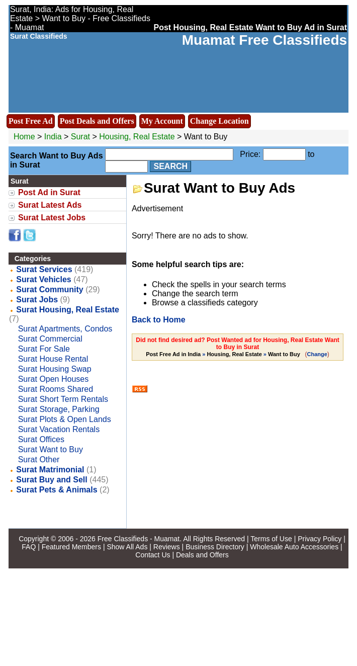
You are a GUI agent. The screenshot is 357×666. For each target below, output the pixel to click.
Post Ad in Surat (49, 192)
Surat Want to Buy (50, 449)
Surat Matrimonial (50, 469)
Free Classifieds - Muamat (139, 539)
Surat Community (49, 289)
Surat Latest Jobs (51, 217)
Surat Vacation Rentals (59, 429)
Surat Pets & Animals (56, 489)
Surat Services (44, 269)
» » (224, 354)
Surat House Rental (53, 359)
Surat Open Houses (53, 379)
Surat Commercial (50, 339)
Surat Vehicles (43, 279)
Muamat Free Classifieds (264, 40)
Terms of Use (271, 539)
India (53, 136)
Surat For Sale (44, 349)
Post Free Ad (31, 121)
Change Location (219, 121)
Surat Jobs (37, 299)
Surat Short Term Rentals (63, 399)
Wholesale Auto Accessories (294, 547)
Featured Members (71, 547)
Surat (82, 136)
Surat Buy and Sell (51, 479)
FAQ (29, 547)
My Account (162, 121)
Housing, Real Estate (136, 136)
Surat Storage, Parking (59, 409)
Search (170, 166)
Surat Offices (41, 439)
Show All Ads (127, 547)
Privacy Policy (319, 539)
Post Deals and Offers (97, 121)
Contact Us (152, 555)
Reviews (166, 547)
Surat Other (39, 459)
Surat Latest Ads (50, 205)
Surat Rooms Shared (55, 389)
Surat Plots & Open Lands (64, 419)
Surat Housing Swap (55, 369)
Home (24, 136)
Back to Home (159, 319)
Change (317, 354)
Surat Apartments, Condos (65, 328)
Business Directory (215, 547)
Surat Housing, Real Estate (67, 309)
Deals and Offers (202, 555)
